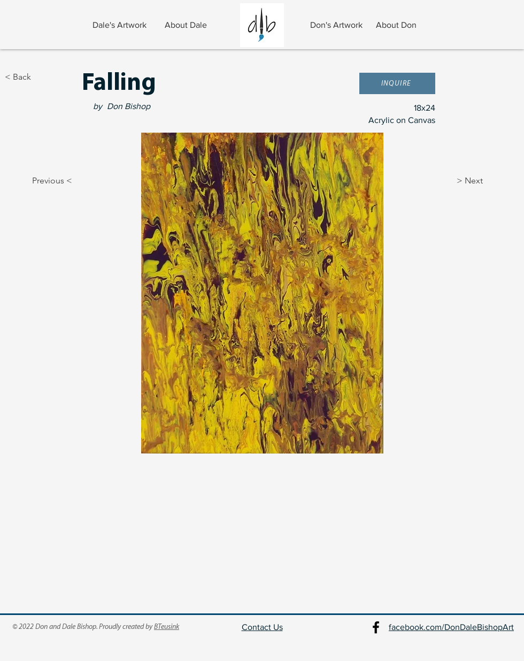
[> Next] (483, 180)
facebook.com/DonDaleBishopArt (451, 627)
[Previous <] (42, 180)
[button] (397, 83)
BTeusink (166, 627)
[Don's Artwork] (337, 25)
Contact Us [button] (262, 627)
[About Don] (397, 25)
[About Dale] (186, 25)
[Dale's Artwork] (120, 25)
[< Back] (40, 77)
